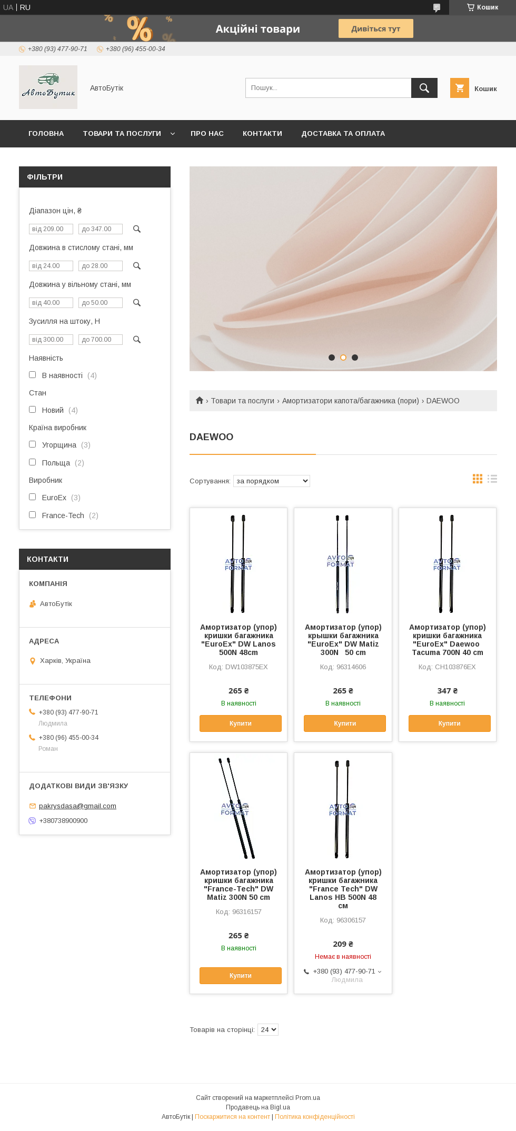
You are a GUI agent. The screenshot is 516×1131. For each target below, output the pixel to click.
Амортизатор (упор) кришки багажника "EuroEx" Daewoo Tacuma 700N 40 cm (447, 640)
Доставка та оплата (343, 133)
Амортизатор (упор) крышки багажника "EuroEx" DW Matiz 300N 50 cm (343, 640)
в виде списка (492, 481)
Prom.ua (307, 1098)
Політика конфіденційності (315, 1116)
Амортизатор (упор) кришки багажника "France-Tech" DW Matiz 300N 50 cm (238, 884)
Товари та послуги (122, 133)
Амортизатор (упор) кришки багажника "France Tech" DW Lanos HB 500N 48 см (343, 889)
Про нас (207, 133)
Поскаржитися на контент (232, 1116)
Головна (46, 133)
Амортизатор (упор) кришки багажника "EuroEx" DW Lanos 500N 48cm (238, 640)
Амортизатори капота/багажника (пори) (350, 400)
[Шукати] (424, 88)
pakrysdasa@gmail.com (77, 806)
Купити (241, 723)
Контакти (262, 133)
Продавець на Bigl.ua (258, 1107)
